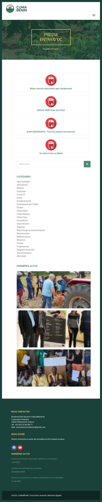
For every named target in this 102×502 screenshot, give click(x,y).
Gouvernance (23, 223)
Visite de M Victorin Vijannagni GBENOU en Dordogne (34, 459)
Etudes (20, 207)
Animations (22, 185)
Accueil (46, 49)
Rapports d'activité (25, 249)
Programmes (23, 246)
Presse (20, 243)
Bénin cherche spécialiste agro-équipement (51, 88)
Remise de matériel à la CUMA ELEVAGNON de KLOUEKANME (37, 478)
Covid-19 (21, 194)
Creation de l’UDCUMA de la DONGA (26, 468)
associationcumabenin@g (27, 427)
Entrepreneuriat (24, 201)
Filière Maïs (22, 211)
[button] (94, 15)
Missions (21, 240)
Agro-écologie (23, 181)
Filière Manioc (23, 214)
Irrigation (21, 227)
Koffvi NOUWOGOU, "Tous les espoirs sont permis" (51, 131)
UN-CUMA (21, 256)
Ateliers (20, 188)
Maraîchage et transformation (31, 230)
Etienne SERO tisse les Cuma (51, 110)
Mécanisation (23, 233)
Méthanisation (23, 236)
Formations (22, 220)
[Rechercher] (87, 164)
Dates (19, 198)
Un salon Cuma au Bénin (51, 153)
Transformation (24, 253)
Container (21, 191)
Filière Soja (22, 217)
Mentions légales (54, 495)
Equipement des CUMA (27, 204)
